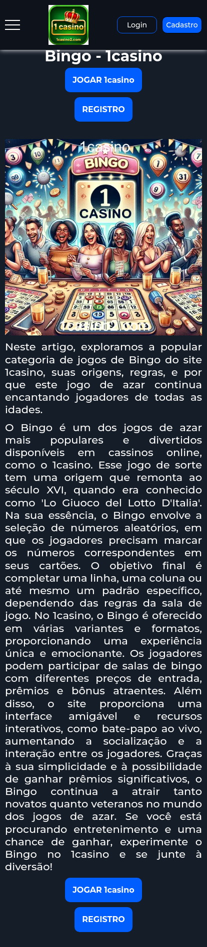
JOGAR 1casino (103, 80)
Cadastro (182, 24)
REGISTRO (103, 109)
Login (137, 24)
